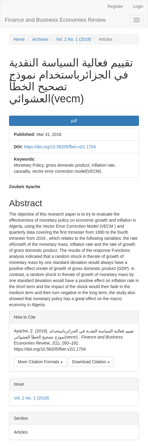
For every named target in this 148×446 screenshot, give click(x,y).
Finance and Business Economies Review (55, 20)
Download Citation (91, 361)
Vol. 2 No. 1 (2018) (73, 39)
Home (19, 39)
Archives (40, 39)
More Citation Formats (40, 361)
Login (138, 6)
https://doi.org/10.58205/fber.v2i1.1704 (60, 146)
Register (115, 6)
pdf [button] (74, 120)
